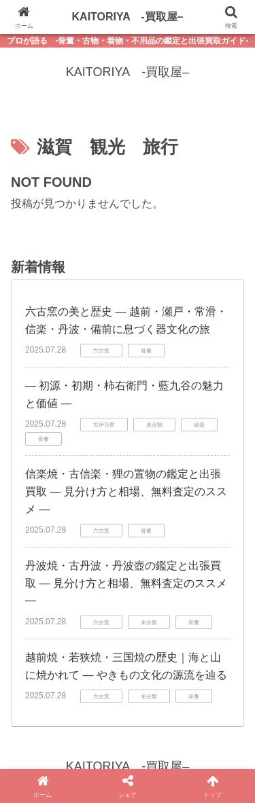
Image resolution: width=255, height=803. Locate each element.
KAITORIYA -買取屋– (128, 16)
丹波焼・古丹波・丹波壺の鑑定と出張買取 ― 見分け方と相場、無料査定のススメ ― (126, 583)
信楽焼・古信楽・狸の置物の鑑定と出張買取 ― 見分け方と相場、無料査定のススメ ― (126, 491)
